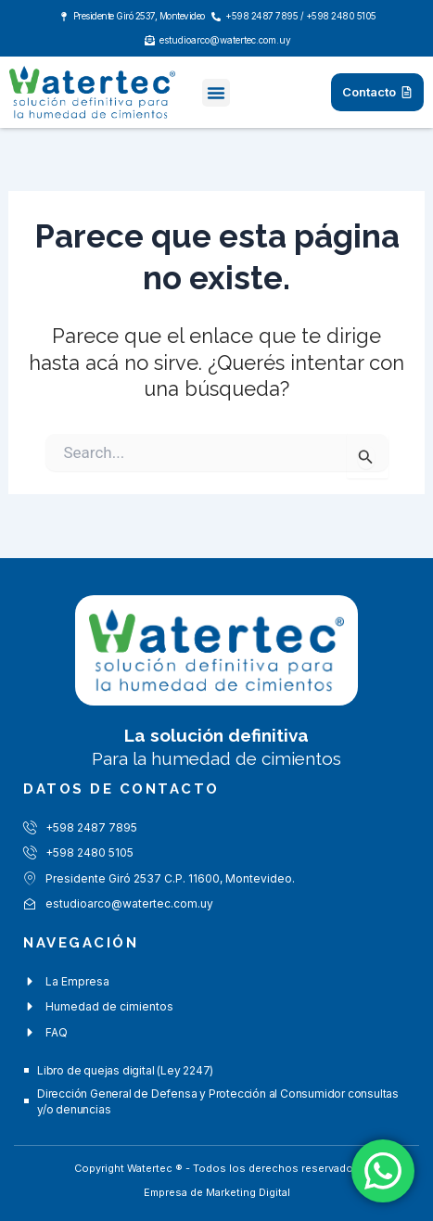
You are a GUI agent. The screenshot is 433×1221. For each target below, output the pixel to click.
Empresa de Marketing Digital (217, 1192)
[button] (216, 93)
